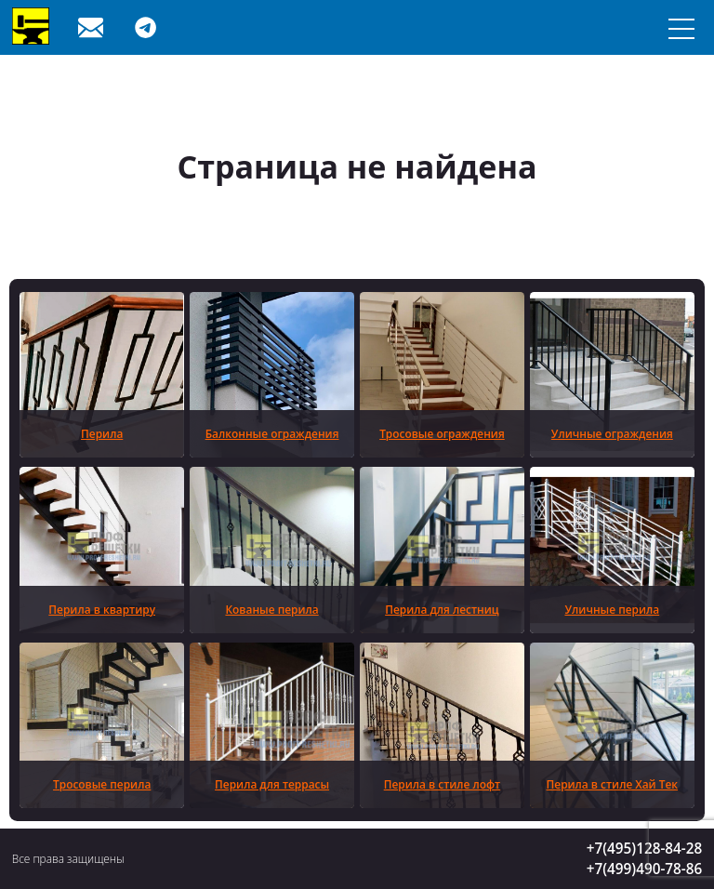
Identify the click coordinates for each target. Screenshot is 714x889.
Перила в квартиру (101, 609)
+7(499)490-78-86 (645, 868)
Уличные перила (611, 609)
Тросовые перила (102, 783)
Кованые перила (271, 609)
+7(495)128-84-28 (645, 848)
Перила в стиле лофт (442, 783)
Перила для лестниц (441, 609)
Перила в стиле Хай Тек (613, 783)
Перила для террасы (272, 783)
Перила (102, 433)
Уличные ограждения (612, 433)
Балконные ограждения (272, 433)
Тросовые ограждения (442, 433)
